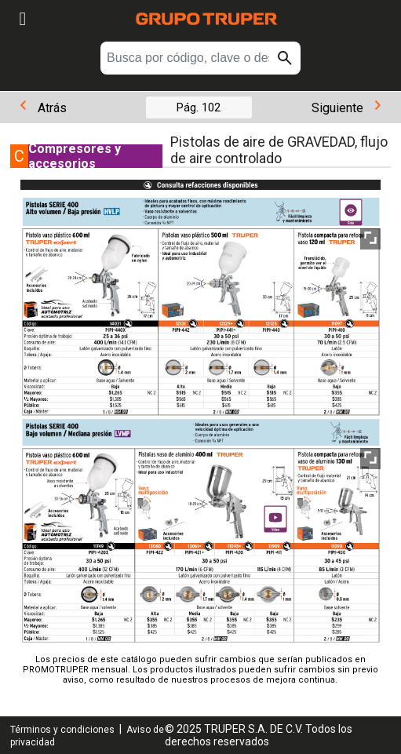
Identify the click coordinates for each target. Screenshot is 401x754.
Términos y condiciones (62, 729)
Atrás (43, 107)
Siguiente (346, 107)
